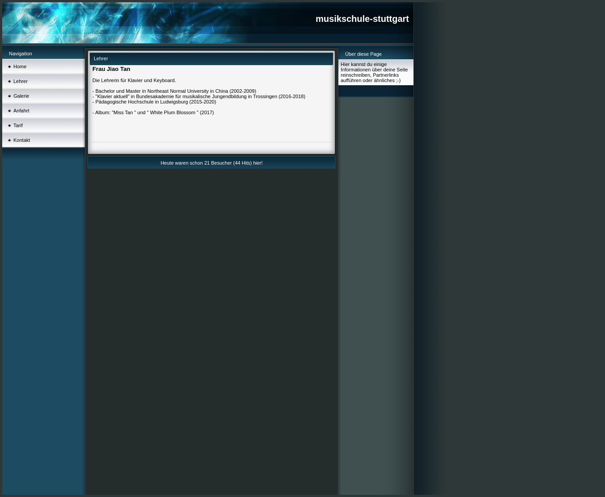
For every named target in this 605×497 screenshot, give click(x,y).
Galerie (21, 96)
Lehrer (20, 81)
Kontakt (21, 140)
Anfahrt (21, 110)
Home (19, 66)
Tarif (18, 125)
